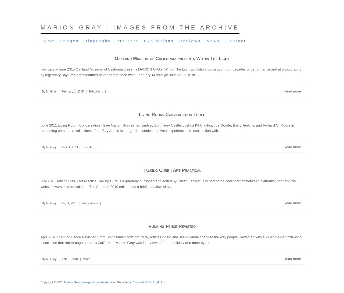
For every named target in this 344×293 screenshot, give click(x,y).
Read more (292, 91)
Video (87, 259)
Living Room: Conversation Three (172, 114)
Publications (90, 203)
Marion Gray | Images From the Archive (140, 27)
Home (48, 41)
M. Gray (51, 91)
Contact (236, 41)
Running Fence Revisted (172, 226)
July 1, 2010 (69, 203)
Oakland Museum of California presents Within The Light (172, 58)
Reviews (190, 41)
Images (69, 41)
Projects (127, 41)
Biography (97, 41)
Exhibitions (159, 41)
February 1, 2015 (73, 91)
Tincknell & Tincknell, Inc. (149, 282)
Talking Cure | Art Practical (172, 170)
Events (87, 147)
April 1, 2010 (70, 259)
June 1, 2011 (70, 147)
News (213, 41)
